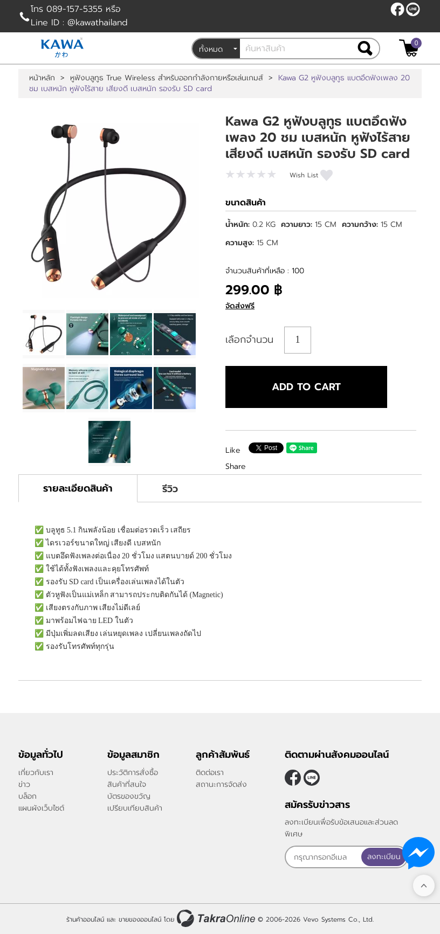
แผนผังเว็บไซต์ (41, 808)
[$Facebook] (397, 9)
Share (235, 466)
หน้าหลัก (42, 78)
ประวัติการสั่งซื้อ (132, 772)
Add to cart (306, 387)
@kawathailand (413, 9)
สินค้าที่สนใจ (126, 784)
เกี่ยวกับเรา (35, 772)
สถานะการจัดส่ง (221, 784)
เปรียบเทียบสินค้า (134, 808)
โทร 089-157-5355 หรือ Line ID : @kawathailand (79, 16)
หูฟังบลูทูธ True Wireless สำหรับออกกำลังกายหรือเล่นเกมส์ (166, 78)
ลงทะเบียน (384, 856)
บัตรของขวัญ (128, 796)
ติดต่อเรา (210, 772)
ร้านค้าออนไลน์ (85, 919)
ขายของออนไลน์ (140, 919)
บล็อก (27, 796)
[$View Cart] (409, 48)
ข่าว (24, 784)
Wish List (304, 175)
